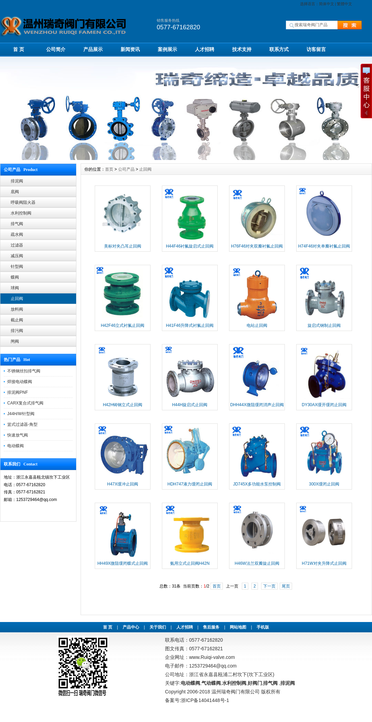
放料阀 (17, 309)
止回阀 (17, 298)
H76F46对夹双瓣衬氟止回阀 (257, 246)
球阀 (15, 287)
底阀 (15, 191)
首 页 (18, 49)
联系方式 (279, 49)
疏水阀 (17, 234)
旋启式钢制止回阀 (324, 325)
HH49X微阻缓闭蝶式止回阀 (122, 563)
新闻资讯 (130, 49)
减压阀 (17, 255)
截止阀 (17, 320)
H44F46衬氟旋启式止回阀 (190, 246)
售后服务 (211, 627)
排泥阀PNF (17, 392)
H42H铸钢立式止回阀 (123, 404)
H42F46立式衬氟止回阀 (123, 325)
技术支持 (241, 49)
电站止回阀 (257, 325)
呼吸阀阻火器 (23, 202)
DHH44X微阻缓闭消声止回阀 (256, 404)
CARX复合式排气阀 (25, 403)
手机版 (263, 627)
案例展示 (167, 49)
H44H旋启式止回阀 (190, 404)
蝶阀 (15, 277)
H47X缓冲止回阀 (122, 484)
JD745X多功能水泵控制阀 (257, 484)
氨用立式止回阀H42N (190, 563)
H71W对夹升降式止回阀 (324, 563)
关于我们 (157, 627)
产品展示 (93, 49)
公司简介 (55, 49)
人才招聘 (204, 49)
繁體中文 (344, 4)
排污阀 (17, 330)
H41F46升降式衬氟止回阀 (190, 325)
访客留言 (316, 49)
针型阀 (17, 266)
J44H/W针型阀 (20, 413)
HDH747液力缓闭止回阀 (189, 484)
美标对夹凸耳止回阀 (122, 246)
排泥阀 (17, 181)
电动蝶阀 (15, 445)
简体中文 (326, 4)
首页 (109, 169)
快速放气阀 (17, 435)
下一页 (269, 586)
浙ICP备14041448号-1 (205, 700)
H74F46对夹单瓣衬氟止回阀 (324, 246)
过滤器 (17, 245)
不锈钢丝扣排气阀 (23, 371)
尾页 (286, 586)
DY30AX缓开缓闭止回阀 (324, 404)
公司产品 (126, 169)
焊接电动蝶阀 (19, 381)
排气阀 (17, 223)
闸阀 (15, 341)
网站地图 (238, 627)
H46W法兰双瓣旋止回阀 (257, 563)
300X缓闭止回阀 (324, 484)
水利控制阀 (21, 213)
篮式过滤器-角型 (22, 424)
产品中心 (131, 627)
